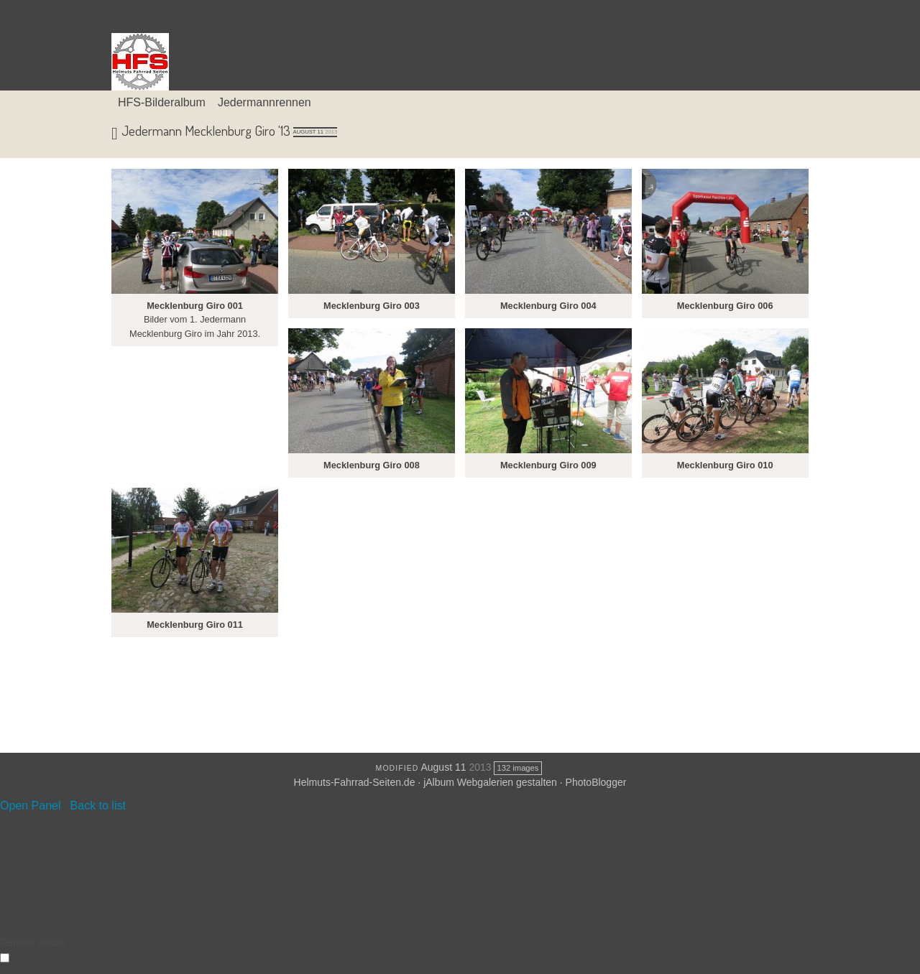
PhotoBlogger (596, 782)
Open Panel (30, 805)
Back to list (98, 805)
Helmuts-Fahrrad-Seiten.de (354, 782)
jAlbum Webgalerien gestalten (490, 782)
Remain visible (32, 942)
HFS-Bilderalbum (162, 102)
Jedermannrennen (264, 102)
